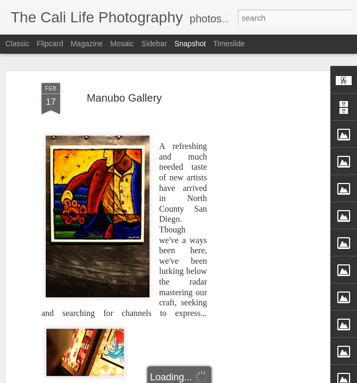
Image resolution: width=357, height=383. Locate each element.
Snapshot (190, 43)
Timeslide (229, 43)
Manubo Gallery (124, 98)
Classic (17, 43)
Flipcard (50, 43)
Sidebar (154, 43)
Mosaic (122, 43)
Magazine (87, 43)
